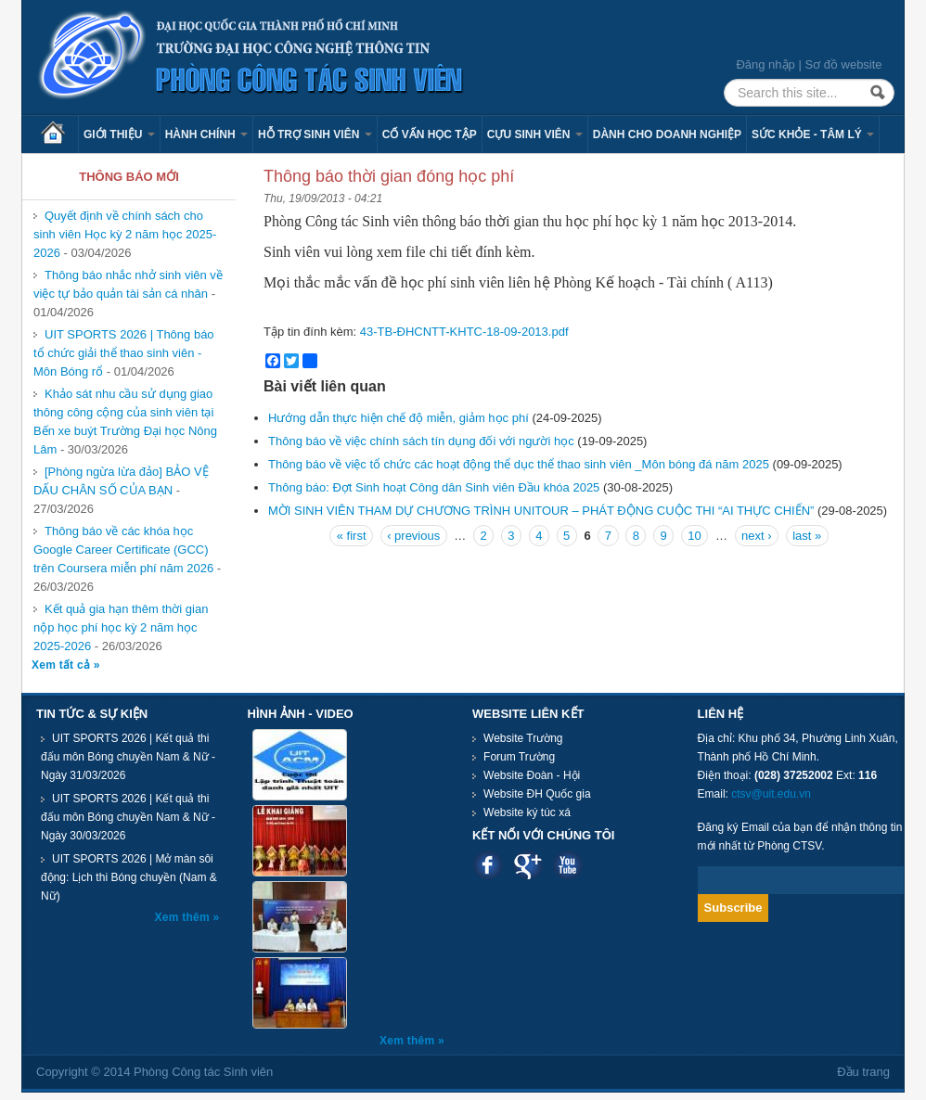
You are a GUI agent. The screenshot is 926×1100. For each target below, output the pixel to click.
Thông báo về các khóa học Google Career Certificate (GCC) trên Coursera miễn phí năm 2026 (123, 549)
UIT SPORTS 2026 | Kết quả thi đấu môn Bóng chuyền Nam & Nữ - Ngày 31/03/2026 (128, 757)
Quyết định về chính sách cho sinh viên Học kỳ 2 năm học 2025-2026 (124, 234)
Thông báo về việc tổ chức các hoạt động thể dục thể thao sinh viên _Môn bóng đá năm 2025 (518, 464)
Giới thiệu (119, 134)
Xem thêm (184, 917)
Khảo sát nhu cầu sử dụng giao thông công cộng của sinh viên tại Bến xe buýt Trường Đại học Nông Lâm (125, 421)
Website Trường (522, 738)
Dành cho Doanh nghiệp (667, 134)
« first (352, 536)
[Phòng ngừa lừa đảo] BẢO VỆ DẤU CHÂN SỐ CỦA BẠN (121, 481)
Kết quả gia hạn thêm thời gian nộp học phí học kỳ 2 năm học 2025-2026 (120, 627)
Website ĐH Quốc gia (537, 793)
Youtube (567, 865)
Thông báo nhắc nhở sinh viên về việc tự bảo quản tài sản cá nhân (128, 284)
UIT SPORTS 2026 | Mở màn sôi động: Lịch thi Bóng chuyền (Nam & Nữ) (129, 877)
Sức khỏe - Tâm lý (813, 134)
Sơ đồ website (842, 64)
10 (694, 536)
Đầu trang (863, 1072)
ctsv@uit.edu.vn (771, 793)
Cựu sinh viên (535, 134)
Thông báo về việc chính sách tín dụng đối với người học (421, 441)
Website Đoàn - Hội (531, 775)
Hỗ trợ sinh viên (315, 134)
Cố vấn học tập (429, 134)
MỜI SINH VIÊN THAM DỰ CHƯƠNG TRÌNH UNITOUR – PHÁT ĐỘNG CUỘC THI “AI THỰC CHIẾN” (541, 511)
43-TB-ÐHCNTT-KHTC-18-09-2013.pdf (464, 332)
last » (806, 536)
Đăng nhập (765, 64)
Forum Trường (519, 756)
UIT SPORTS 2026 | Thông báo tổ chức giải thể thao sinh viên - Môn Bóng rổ (123, 352)
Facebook (487, 865)
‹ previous (413, 536)
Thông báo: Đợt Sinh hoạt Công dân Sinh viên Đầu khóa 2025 (433, 487)
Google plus (527, 865)
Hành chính (206, 134)
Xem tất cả (63, 665)
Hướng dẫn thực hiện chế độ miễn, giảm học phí (398, 418)
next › (756, 536)
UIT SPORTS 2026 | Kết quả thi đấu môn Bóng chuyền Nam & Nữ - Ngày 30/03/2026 (128, 817)
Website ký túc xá (527, 812)
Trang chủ (59, 134)
